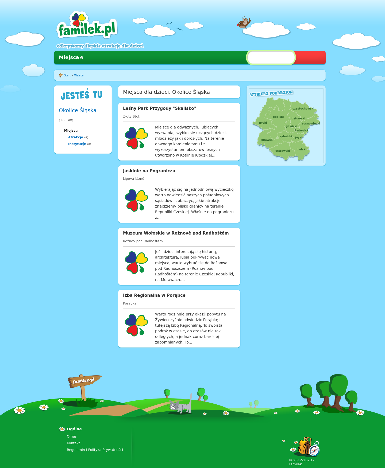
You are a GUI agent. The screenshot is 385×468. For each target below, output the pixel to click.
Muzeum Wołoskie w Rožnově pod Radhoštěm (176, 233)
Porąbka (130, 303)
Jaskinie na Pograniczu (149, 171)
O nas (72, 436)
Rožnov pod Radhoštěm (143, 241)
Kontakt (73, 443)
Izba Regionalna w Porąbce (154, 295)
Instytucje (77, 144)
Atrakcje (75, 137)
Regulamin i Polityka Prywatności (95, 450)
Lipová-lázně (133, 179)
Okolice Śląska (78, 110)
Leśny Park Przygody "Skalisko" (159, 108)
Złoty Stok (131, 116)
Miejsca (69, 57)
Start (67, 75)
